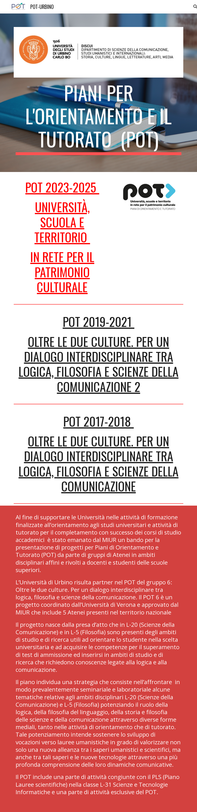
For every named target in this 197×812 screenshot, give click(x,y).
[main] (98, 118)
